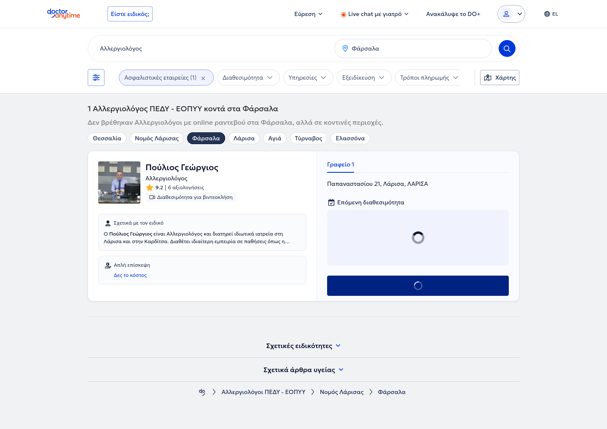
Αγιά (274, 138)
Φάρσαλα (206, 138)
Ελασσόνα (350, 138)
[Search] (507, 48)
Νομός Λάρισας (157, 138)
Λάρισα (244, 138)
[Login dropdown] (511, 14)
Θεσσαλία (107, 138)
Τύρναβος (308, 138)
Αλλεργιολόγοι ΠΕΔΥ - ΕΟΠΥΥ (263, 392)
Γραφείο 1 (340, 164)
